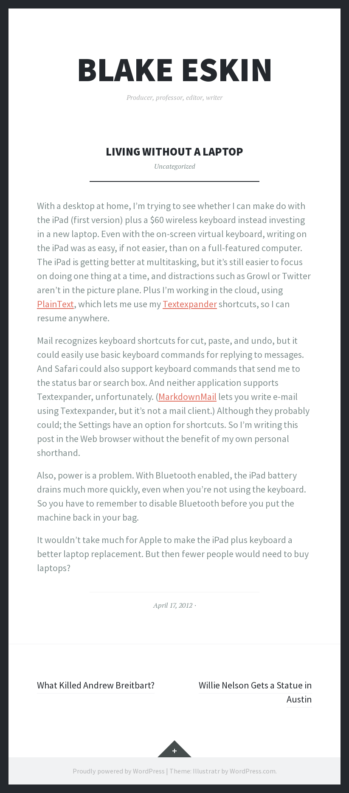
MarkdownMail (187, 396)
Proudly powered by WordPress (119, 771)
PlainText (55, 304)
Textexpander (190, 304)
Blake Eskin (174, 69)
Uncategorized (174, 166)
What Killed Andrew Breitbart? (96, 685)
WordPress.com (253, 771)
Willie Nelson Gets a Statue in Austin (255, 692)
